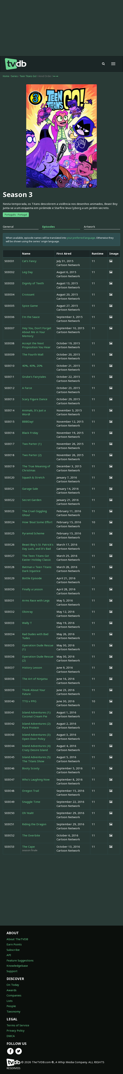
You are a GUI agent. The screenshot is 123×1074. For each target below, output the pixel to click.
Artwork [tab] (89, 226)
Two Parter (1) (32, 444)
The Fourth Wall (32, 354)
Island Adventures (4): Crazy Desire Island (36, 748)
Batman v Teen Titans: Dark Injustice (37, 569)
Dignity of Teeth (33, 283)
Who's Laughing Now (36, 779)
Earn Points (14, 944)
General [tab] (8, 226)
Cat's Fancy (29, 261)
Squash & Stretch (33, 477)
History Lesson (32, 667)
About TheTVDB (17, 939)
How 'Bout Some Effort (37, 522)
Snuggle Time (31, 802)
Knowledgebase (17, 965)
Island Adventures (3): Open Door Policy (36, 736)
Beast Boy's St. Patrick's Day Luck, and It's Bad (37, 546)
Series (14, 76)
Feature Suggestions (20, 960)
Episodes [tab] (48, 226)
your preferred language (81, 237)
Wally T (27, 623)
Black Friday (30, 433)
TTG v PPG (29, 701)
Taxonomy (13, 1011)
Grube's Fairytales (34, 376)
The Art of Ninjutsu (35, 679)
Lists (10, 1001)
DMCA (11, 1036)
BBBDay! (27, 421)
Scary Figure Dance (34, 399)
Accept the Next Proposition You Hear (36, 345)
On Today (13, 985)
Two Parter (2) (32, 455)
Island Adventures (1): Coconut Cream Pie (36, 714)
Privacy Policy (16, 1030)
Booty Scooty (31, 768)
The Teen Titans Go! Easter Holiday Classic (36, 557)
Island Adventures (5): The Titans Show (36, 759)
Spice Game (30, 305)
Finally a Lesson (32, 589)
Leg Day (27, 272)
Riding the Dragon (34, 824)
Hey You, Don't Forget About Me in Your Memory (36, 332)
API (9, 955)
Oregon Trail (30, 791)
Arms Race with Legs (36, 600)
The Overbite (31, 835)
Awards (11, 990)
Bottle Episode (32, 578)
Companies (14, 995)
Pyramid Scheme (33, 533)
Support (12, 971)
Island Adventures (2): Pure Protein (36, 725)
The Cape (28, 846)
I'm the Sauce (31, 317)
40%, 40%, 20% (32, 365)
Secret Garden (31, 500)
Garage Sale (30, 488)
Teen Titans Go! (28, 76)
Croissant (28, 294)
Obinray (27, 611)
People (11, 1006)
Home (6, 76)
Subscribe (13, 950)
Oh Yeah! (28, 813)
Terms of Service (18, 1025)
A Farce (27, 388)
